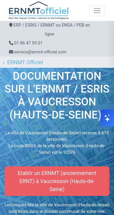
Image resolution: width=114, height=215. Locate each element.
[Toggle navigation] (97, 10)
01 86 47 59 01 (28, 43)
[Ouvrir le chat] (107, 118)
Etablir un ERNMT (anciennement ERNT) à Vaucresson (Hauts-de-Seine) (57, 181)
